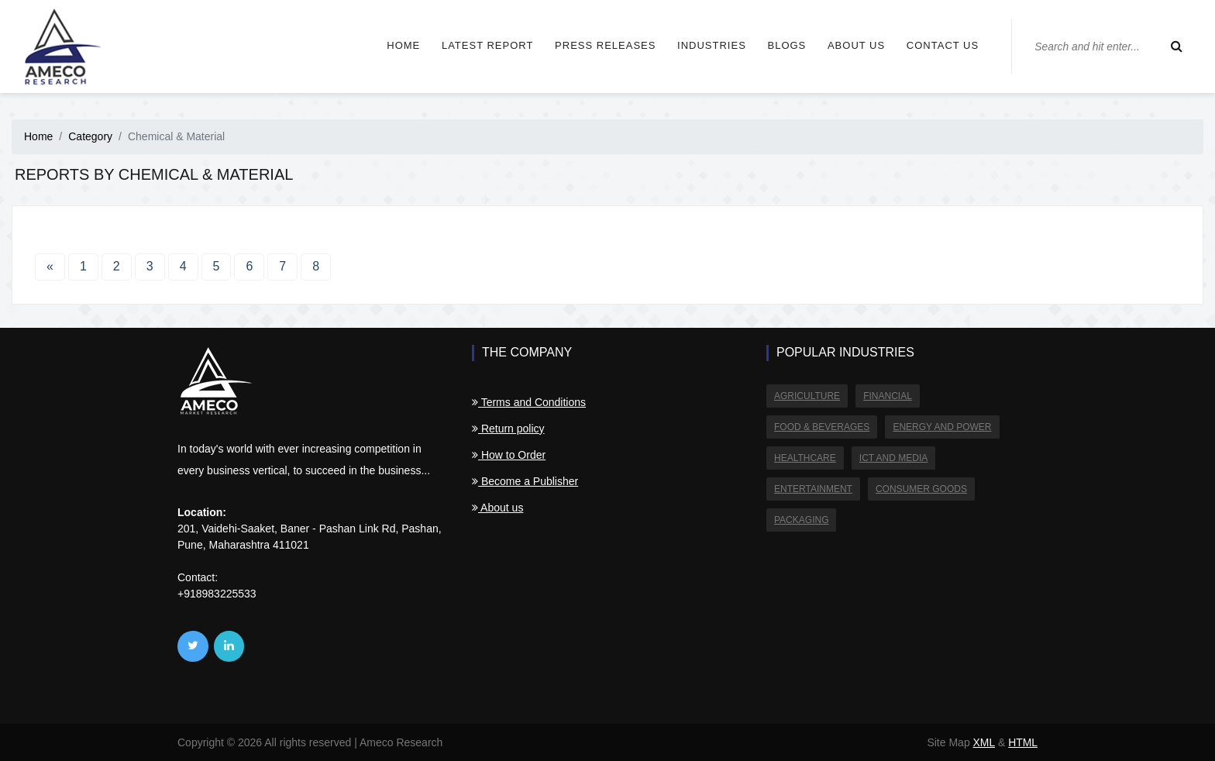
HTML (1023, 742)
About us (850, 46)
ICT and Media (893, 458)
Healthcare (805, 458)
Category (90, 136)
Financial (887, 396)
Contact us (936, 46)
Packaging (801, 520)
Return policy (508, 428)
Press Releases (598, 46)
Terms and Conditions (529, 402)
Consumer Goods (921, 489)
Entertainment (813, 489)
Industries (704, 46)
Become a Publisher (525, 481)
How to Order (509, 455)
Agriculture (807, 396)
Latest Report (480, 46)
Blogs (780, 46)
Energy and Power (942, 427)
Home (396, 46)
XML (983, 742)
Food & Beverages (821, 427)
